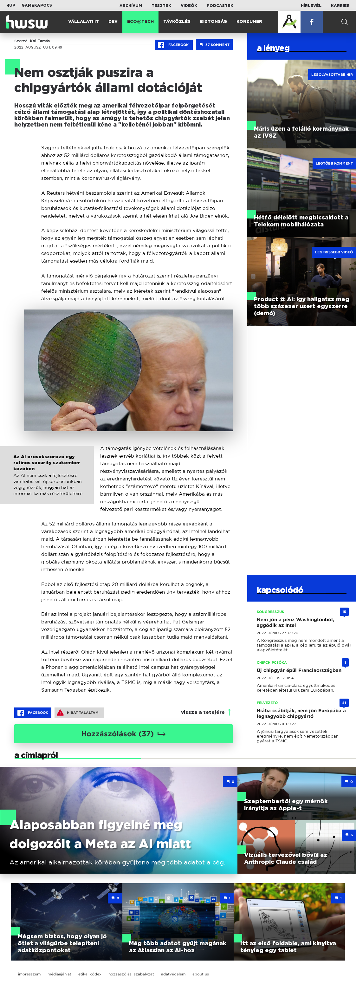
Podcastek (220, 6)
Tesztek (161, 6)
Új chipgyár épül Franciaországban (299, 670)
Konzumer (249, 22)
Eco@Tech (140, 22)
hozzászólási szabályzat (131, 974)
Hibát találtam (78, 712)
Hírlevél (311, 6)
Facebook (174, 45)
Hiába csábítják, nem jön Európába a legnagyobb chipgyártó (301, 713)
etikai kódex (89, 974)
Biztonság (213, 22)
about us (200, 974)
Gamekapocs (37, 5)
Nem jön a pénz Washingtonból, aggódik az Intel (295, 622)
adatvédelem (173, 974)
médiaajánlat (59, 974)
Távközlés (177, 22)
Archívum (131, 6)
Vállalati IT (83, 22)
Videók (189, 6)
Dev (113, 22)
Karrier (340, 6)
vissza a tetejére (203, 712)
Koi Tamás (40, 40)
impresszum (29, 974)
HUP (10, 5)
